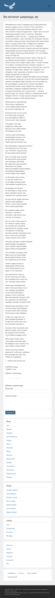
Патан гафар (10, 501)
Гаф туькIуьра (11, 494)
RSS (7, 564)
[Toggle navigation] (49, 6)
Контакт (21, 573)
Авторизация (12, 577)
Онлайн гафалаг (12, 490)
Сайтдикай (12, 573)
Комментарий (10, 396)
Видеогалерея (11, 512)
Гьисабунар (10, 466)
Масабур (9, 536)
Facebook (9, 545)
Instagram (10, 560)
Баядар (9, 462)
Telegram (9, 553)
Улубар (8, 440)
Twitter (8, 549)
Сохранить (10, 413)
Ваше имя (9, 388)
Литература (10, 528)
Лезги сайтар (32, 573)
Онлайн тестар (11, 497)
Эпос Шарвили (11, 437)
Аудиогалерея (11, 505)
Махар (8, 451)
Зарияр (9, 429)
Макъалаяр (17, 373)
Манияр (9, 455)
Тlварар (9, 477)
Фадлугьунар (11, 474)
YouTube (9, 556)
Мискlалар (10, 470)
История (9, 532)
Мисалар (9, 448)
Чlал (7, 426)
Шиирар (9, 433)
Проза (8, 444)
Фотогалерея (11, 508)
